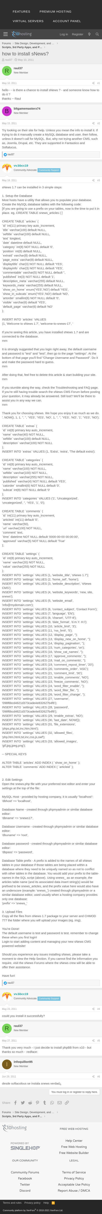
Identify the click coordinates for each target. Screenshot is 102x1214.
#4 (98, 1009)
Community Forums (25, 1172)
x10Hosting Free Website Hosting (14, 1128)
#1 (98, 83)
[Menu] (5, 34)
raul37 (8, 59)
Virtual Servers (28, 21)
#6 (98, 1076)
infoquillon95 (23, 1061)
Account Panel (67, 21)
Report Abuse (68, 1190)
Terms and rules (12, 1202)
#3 (98, 180)
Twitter (25, 1184)
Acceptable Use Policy (74, 1184)
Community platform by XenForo (33, 1210)
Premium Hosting (56, 11)
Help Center (73, 1141)
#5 (98, 1040)
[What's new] (89, 34)
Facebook (25, 1178)
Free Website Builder (74, 1153)
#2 (98, 123)
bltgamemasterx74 (27, 108)
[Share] (93, 83)
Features (21, 11)
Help (46, 1202)
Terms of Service (74, 1172)
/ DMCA (84, 1190)
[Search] (97, 34)
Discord (25, 1190)
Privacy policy (32, 1202)
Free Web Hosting (74, 1147)
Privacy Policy (74, 1178)
